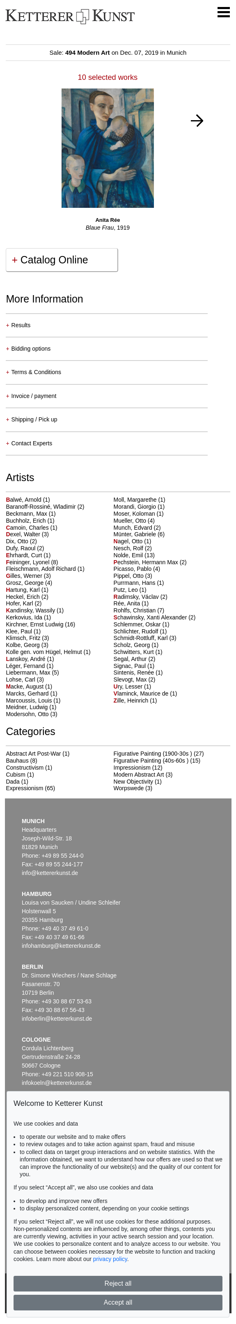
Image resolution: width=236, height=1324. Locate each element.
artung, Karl (23, 589)
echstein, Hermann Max (147, 562)
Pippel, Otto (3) (133, 575)
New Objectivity (133, 781)
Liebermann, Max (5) (32, 672)
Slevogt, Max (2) (135, 679)
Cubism (15, 774)
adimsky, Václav (137, 596)
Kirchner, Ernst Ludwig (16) (40, 624)
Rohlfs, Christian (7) (139, 610)
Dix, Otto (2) (21, 541)
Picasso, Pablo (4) (137, 568)
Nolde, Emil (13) (134, 555)
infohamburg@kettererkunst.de (61, 945)
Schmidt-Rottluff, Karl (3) (145, 638)
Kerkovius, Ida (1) (28, 617)
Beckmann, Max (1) (30, 513)
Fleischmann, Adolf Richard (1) (45, 568)
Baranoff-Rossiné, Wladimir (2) (45, 506)
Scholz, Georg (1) (136, 645)
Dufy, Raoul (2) (25, 548)
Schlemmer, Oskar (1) (142, 624)
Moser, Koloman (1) (139, 513)
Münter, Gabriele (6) (139, 534)
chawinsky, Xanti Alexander (151, 617)
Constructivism (25, 767)
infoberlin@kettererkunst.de (57, 1018)
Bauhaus (17, 760)
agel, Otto (129, 541)
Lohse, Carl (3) (25, 679)
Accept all (118, 1302)
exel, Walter (23, 534)
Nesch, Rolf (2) (133, 548)
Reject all (118, 1283)
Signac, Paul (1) (134, 666)
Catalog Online (49, 259)
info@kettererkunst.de (50, 873)
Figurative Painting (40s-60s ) (151, 760)
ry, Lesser (129, 686)
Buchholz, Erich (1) (30, 520)
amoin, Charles (28, 527)
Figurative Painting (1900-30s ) (153, 753)
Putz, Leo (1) (130, 589)
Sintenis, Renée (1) (138, 672)
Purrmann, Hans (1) (139, 582)
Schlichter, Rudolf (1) (140, 631)
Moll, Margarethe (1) (139, 499)
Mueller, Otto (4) (134, 520)
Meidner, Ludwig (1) (31, 707)
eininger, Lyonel (28, 562)
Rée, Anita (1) (131, 603)
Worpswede (129, 788)
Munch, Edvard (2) (137, 527)
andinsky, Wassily (31, 610)
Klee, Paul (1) (23, 631)
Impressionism (132, 767)
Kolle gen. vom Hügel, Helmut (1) (48, 652)
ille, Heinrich (132, 700)
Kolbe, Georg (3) (27, 645)
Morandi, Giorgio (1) (139, 506)
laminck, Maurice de (142, 693)
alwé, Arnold (24, 499)
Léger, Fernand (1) (29, 666)
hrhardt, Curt (25, 555)
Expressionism (24, 788)
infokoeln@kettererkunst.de (57, 1083)
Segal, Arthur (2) (135, 659)
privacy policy (110, 1259)
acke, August (25, 686)
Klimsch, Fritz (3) (27, 638)
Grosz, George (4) (29, 582)
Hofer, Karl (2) (23, 603)
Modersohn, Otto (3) (31, 714)
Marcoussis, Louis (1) (33, 700)
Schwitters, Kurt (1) (138, 652)
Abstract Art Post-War (33, 753)
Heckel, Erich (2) (27, 596)
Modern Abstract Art (139, 774)
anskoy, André (26, 659)
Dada (12, 781)
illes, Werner (25, 575)
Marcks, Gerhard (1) (31, 693)
